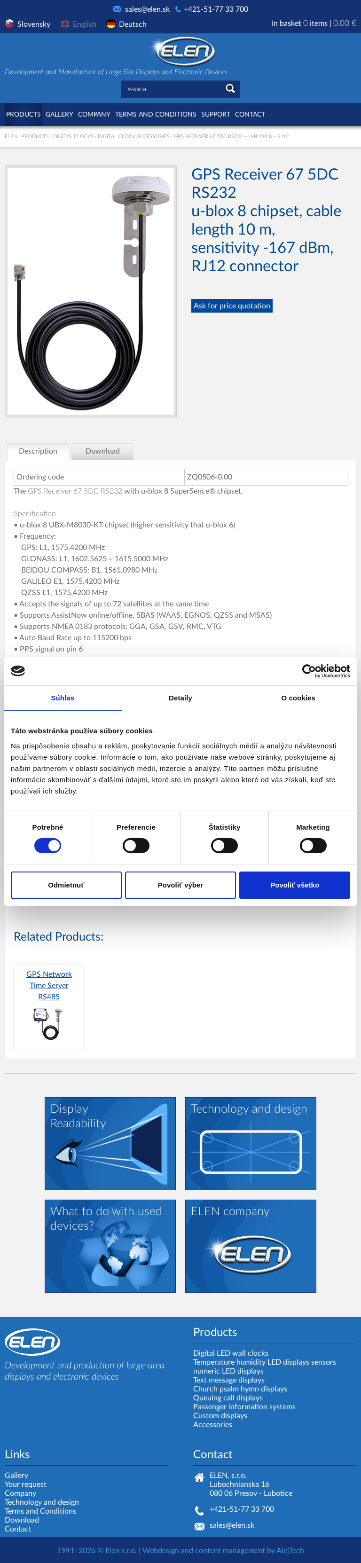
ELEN (11, 136)
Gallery (59, 114)
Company (94, 114)
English (84, 24)
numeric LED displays (228, 1371)
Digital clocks (73, 136)
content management (230, 1551)
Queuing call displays (228, 1398)
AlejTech (290, 1551)
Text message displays (229, 1380)
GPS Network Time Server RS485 (49, 986)
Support (215, 114)
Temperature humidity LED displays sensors (264, 1362)
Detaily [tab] (180, 697)
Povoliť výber (180, 885)
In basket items (314, 23)
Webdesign (160, 1551)
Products (23, 114)
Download (22, 1520)
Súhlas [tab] (62, 697)
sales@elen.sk (147, 9)
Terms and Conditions (155, 114)
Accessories (212, 1425)
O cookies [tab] (298, 697)
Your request (26, 1484)
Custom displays (220, 1416)
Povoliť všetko (294, 885)
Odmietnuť (66, 885)
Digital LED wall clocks (230, 1353)
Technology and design (42, 1502)
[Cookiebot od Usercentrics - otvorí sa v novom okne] (309, 671)
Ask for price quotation (232, 306)
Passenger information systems (244, 1407)
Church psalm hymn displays (240, 1389)
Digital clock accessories (134, 136)
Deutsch (133, 24)
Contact (250, 114)
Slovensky (33, 24)
